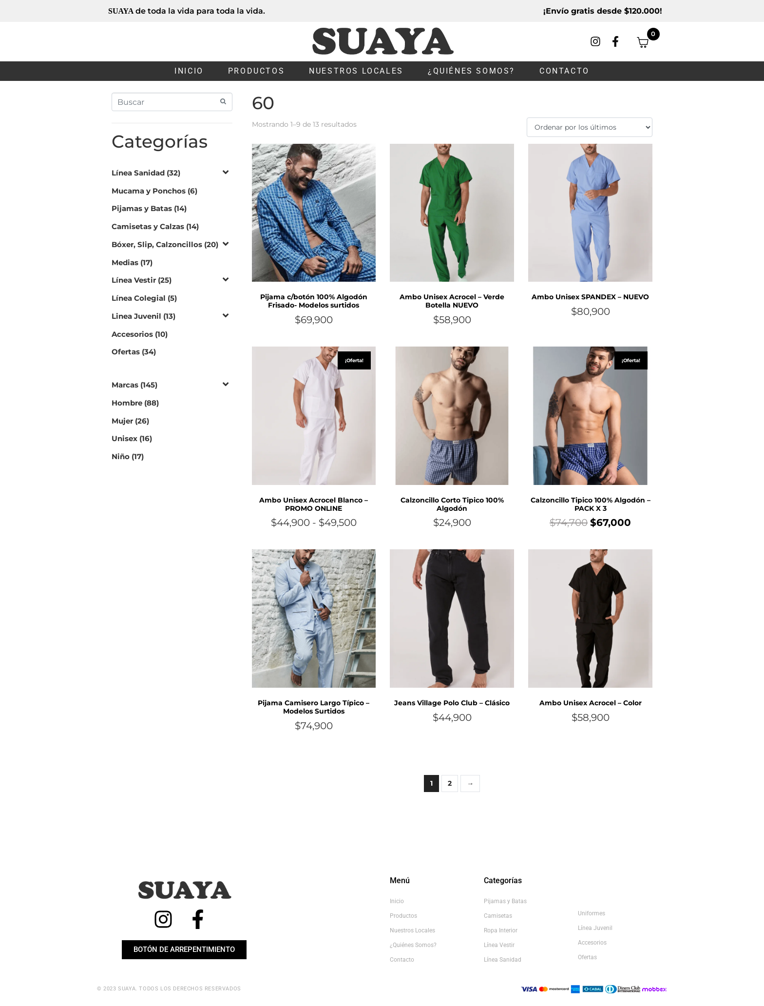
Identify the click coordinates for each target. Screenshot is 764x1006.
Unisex (124, 438)
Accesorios (132, 334)
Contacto (564, 71)
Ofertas (126, 351)
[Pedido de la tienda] (589, 127)
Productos (256, 71)
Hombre (127, 402)
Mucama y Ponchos (149, 190)
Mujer (122, 421)
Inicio (189, 71)
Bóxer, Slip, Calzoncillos (157, 244)
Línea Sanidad (138, 172)
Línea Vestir (134, 280)
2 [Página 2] (450, 783)
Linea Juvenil (136, 316)
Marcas (125, 384)
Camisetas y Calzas (148, 226)
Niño (121, 456)
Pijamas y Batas (142, 208)
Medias (125, 262)
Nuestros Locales (356, 71)
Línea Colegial (139, 298)
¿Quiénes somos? (471, 71)
